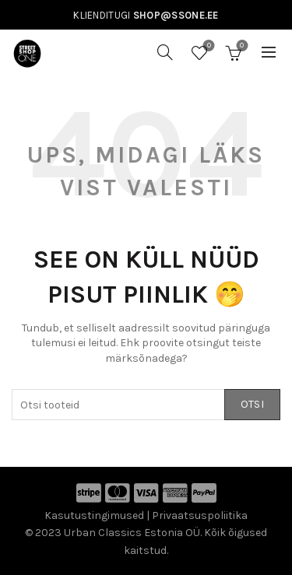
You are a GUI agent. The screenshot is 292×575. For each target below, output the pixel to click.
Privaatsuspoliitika (200, 515)
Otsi (252, 404)
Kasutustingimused (94, 515)
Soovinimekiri (207, 46)
